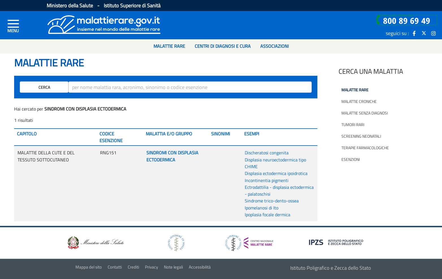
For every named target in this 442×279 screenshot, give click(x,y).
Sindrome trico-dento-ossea (272, 200)
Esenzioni (350, 159)
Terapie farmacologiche (365, 148)
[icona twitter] (424, 33)
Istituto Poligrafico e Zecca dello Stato (330, 268)
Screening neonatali (361, 136)
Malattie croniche (359, 101)
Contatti (115, 267)
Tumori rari (352, 124)
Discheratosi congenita (267, 152)
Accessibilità (200, 267)
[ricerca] (190, 87)
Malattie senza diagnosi (364, 113)
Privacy (151, 267)
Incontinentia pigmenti (267, 180)
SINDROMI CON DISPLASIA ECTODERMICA (172, 156)
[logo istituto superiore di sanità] (176, 242)
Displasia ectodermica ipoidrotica (276, 173)
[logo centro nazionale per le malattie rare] (249, 241)
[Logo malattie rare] (104, 24)
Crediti (133, 267)
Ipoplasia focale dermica (267, 214)
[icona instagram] (433, 33)
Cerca (44, 87)
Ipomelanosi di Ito (261, 207)
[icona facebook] (414, 33)
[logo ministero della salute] (95, 242)
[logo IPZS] (337, 242)
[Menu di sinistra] (13, 26)
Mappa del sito (88, 267)
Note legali (173, 267)
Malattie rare (355, 90)
